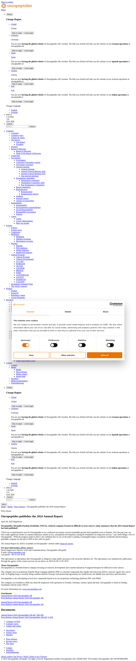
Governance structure (24, 165)
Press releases (21, 372)
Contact (9, 363)
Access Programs (18, 297)
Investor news (11, 641)
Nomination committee (25, 178)
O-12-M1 (20, 261)
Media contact (21, 374)
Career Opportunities (24, 221)
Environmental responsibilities (28, 207)
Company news (17, 135)
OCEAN (19, 266)
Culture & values (18, 138)
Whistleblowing (17, 383)
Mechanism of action (24, 241)
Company (10, 131)
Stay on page (17, 33)
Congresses (15, 232)
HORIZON (20, 264)
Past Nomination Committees (33, 185)
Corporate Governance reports (28, 162)
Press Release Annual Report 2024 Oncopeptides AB (22, 598)
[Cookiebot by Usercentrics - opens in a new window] (111, 304)
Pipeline (14, 243)
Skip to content (7, 2)
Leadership (15, 156)
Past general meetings (30, 176)
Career (13, 216)
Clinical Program (18, 255)
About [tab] (105, 312)
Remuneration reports (29, 194)
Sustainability (16, 203)
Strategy (14, 147)
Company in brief (13, 621)
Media (13, 367)
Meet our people (22, 223)
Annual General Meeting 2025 (33, 174)
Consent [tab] (30, 312)
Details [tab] (68, 312)
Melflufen (15, 234)
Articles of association (25, 201)
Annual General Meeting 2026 (33, 171)
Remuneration (21, 189)
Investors (9, 300)
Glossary (43, 656)
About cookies (7, 656)
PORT (18, 273)
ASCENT (20, 277)
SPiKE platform (22, 250)
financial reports (66, 544)
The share (10, 643)
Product (9, 288)
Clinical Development (25, 259)
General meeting (22, 167)
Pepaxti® (15, 293)
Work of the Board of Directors (28, 153)
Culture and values (13, 626)
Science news (16, 230)
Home (3, 507)
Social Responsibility (24, 210)
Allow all (104, 355)
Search (32, 126)
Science (9, 225)
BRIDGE (20, 270)
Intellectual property (24, 252)
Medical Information (19, 381)
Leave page (28, 33)
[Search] (17, 126)
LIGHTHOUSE (22, 275)
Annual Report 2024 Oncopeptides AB (16, 596)
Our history (15, 140)
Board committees (23, 187)
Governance (16, 158)
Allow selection (68, 355)
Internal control (22, 198)
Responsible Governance (26, 212)
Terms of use (34, 656)
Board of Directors (18, 149)
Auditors (19, 196)
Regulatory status (18, 295)
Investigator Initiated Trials (22, 284)
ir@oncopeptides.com (16, 552)
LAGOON (20, 282)
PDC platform (21, 248)
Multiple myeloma (23, 239)
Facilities (14, 379)
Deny (31, 355)
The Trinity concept (19, 286)
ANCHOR (20, 268)
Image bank (20, 376)
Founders (20, 144)
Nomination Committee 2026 (33, 183)
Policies (19, 214)
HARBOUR (21, 279)
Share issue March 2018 (25, 361)
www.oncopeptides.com (32, 589)
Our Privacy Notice (21, 656)
